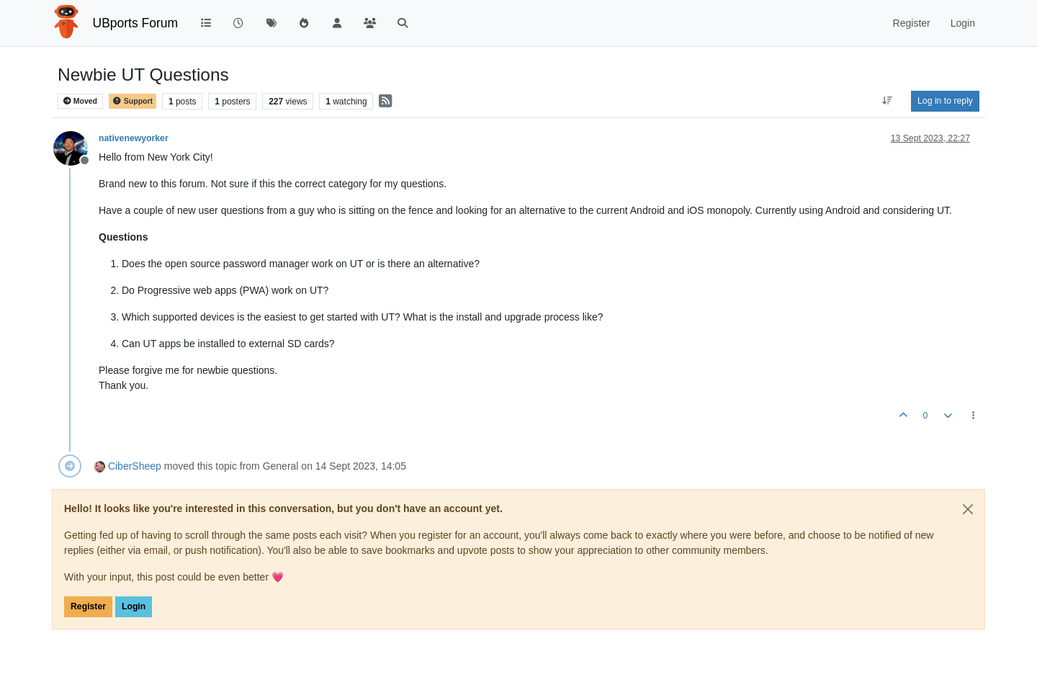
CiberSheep (134, 466)
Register (88, 606)
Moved (80, 101)
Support (132, 101)
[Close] (967, 509)
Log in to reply (945, 101)
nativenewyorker (134, 138)
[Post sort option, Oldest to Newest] (887, 101)
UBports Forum (136, 23)
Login (133, 606)
